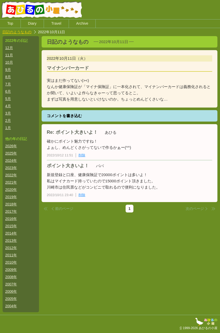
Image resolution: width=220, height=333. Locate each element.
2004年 (11, 306)
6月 (8, 91)
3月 (8, 113)
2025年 (11, 153)
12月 (9, 48)
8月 (8, 77)
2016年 (11, 219)
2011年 (11, 255)
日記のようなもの (16, 32)
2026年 (11, 146)
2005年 (11, 299)
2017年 (11, 211)
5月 (8, 99)
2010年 (11, 262)
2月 (8, 120)
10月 (9, 62)
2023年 (11, 168)
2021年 (11, 182)
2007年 (11, 284)
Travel (56, 24)
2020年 (11, 190)
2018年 (11, 204)
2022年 (11, 175)
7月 (8, 84)
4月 (8, 106)
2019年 (11, 197)
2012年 (11, 248)
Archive (82, 24)
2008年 (11, 277)
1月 (8, 128)
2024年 (11, 160)
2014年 (11, 233)
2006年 (11, 291)
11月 (9, 55)
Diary (32, 24)
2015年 (11, 226)
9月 (8, 70)
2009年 (11, 270)
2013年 (11, 240)
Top (10, 24)
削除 (82, 155)
